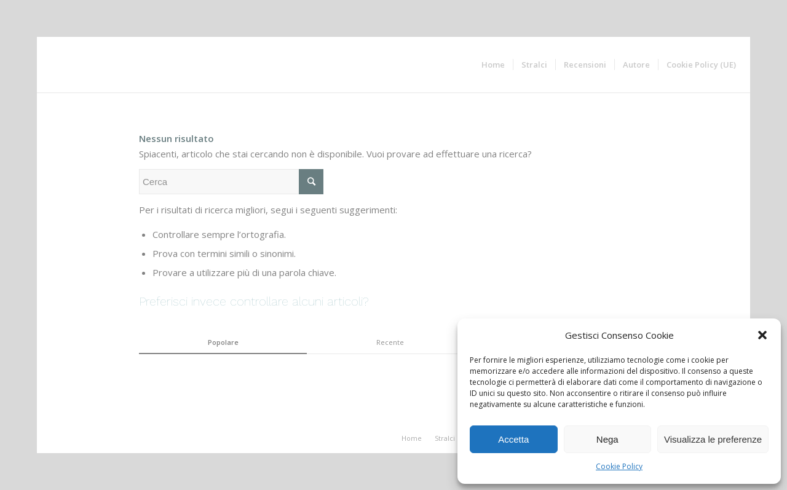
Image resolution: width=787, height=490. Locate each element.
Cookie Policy (619, 466)
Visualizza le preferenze (713, 439)
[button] (762, 335)
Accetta (513, 439)
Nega (607, 439)
